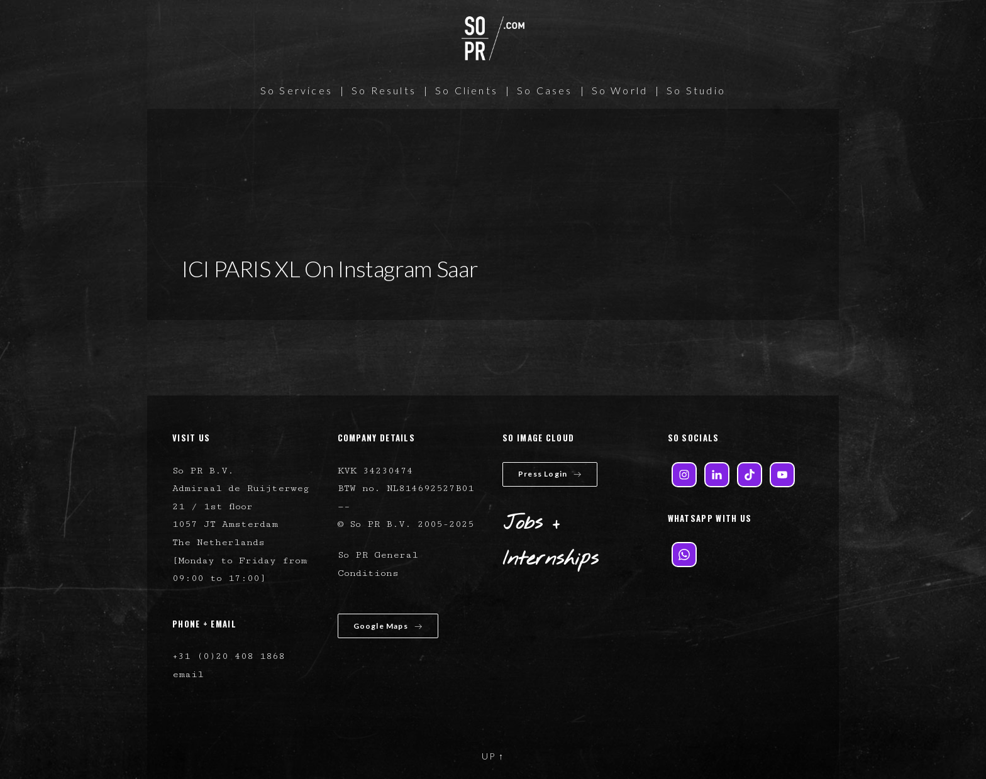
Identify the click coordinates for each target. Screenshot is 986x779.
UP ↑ (493, 756)
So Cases (545, 90)
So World (620, 90)
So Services (296, 90)
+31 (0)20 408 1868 (228, 656)
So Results (384, 90)
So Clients (466, 90)
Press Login (550, 473)
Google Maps (388, 626)
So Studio (696, 90)
